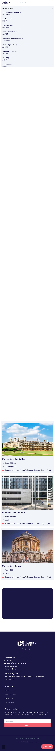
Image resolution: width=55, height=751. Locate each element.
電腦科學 (5, 53)
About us (7, 690)
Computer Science (10, 51)
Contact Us (8, 698)
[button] (41, 2)
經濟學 (4, 66)
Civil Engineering (9, 45)
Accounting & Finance (11, 12)
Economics (7, 64)
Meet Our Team (10, 694)
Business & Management (12, 38)
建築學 (4, 21)
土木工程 (5, 47)
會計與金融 (6, 14)
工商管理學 (6, 40)
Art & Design (7, 25)
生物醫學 (5, 34)
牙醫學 (4, 60)
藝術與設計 (6, 27)
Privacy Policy (9, 702)
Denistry (5, 58)
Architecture (7, 19)
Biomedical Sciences (11, 32)
